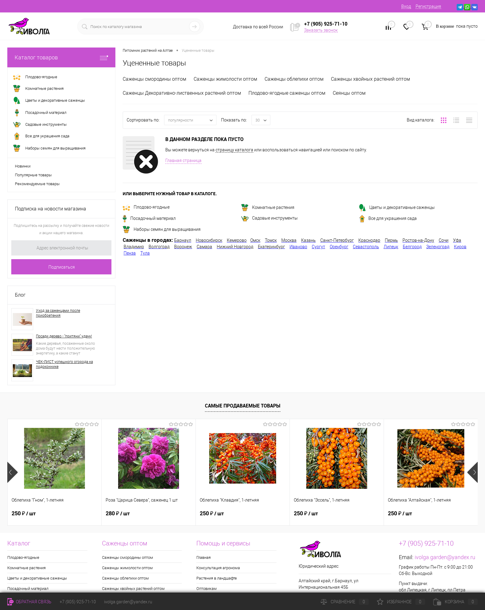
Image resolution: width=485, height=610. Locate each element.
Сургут (318, 246)
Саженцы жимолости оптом (225, 79)
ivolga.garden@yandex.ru (445, 557)
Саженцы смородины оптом (154, 79)
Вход (406, 6)
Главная (203, 557)
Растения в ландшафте (216, 578)
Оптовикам (206, 588)
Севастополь (366, 246)
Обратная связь (29, 601)
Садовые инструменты (269, 218)
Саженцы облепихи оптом (294, 79)
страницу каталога (234, 149)
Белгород (412, 246)
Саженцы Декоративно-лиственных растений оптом (182, 93)
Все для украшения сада (388, 218)
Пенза (130, 253)
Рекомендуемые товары (37, 184)
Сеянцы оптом (349, 93)
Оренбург (339, 246)
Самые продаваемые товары (242, 405)
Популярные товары (33, 175)
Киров (460, 246)
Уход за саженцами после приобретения (58, 313)
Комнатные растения (267, 207)
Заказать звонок (321, 30)
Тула (145, 253)
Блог (20, 295)
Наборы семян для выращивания (162, 229)
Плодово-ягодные (146, 207)
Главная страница (183, 160)
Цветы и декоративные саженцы (397, 207)
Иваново (298, 246)
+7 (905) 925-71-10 (78, 601)
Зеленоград (437, 246)
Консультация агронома (218, 568)
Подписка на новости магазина (50, 209)
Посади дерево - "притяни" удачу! (64, 336)
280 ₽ (118, 513)
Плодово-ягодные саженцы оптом (286, 93)
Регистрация (428, 6)
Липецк (391, 246)
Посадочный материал (149, 218)
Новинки (22, 166)
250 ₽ (24, 513)
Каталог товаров (61, 57)
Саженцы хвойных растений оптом (370, 79)
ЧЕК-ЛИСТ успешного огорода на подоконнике (64, 364)
